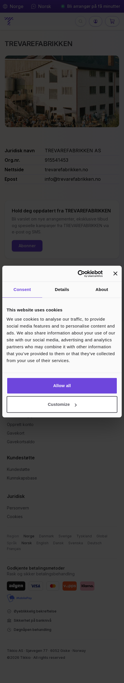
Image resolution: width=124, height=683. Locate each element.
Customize (62, 404)
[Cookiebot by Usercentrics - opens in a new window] (78, 273)
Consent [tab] (22, 289)
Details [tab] (62, 289)
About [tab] (102, 289)
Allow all (62, 385)
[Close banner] (115, 274)
